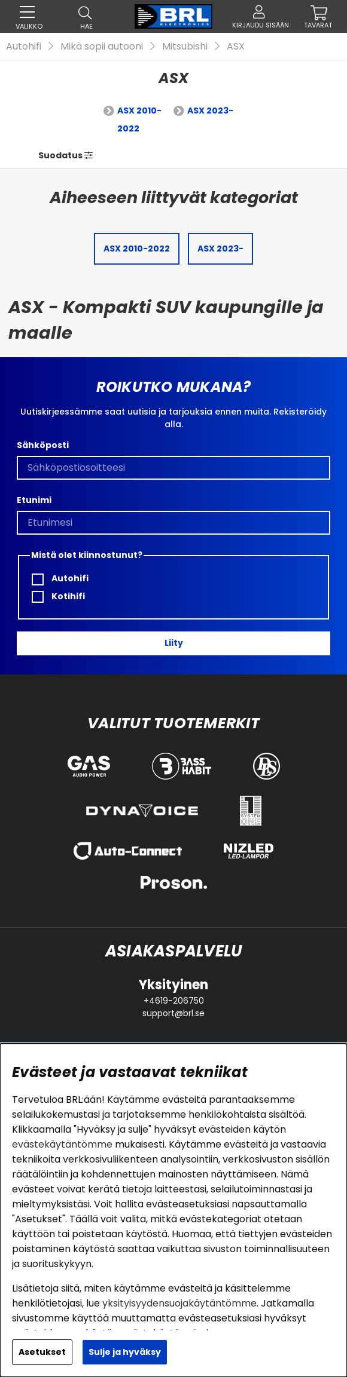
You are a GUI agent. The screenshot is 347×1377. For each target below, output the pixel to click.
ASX (236, 46)
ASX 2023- (210, 110)
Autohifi (23, 46)
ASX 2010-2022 (139, 119)
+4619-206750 (174, 1001)
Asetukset (42, 1352)
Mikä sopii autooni (101, 46)
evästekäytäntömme (62, 1144)
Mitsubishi (185, 46)
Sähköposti (43, 445)
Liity (174, 643)
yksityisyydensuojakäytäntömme (179, 1303)
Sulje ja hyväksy (125, 1352)
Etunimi (34, 500)
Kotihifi (58, 596)
